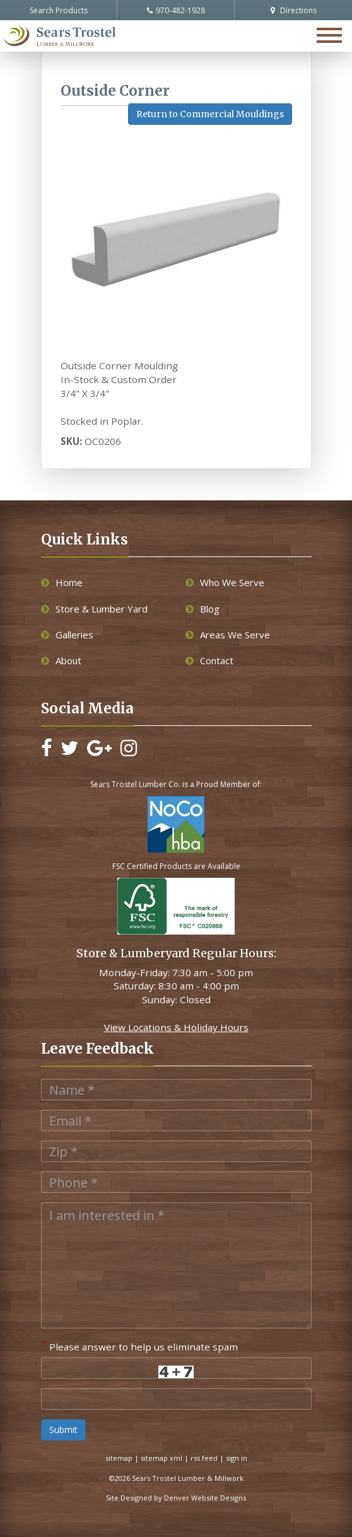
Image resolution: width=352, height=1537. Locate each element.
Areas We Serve (227, 634)
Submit (63, 1430)
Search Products (59, 10)
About (61, 660)
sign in (236, 1458)
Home (62, 582)
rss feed (204, 1458)
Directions (294, 10)
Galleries (67, 634)
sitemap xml (161, 1458)
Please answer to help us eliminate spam (139, 1345)
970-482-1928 (176, 10)
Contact (209, 660)
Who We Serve (224, 582)
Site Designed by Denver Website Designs (176, 1497)
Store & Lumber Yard (94, 608)
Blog (202, 608)
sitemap (118, 1458)
